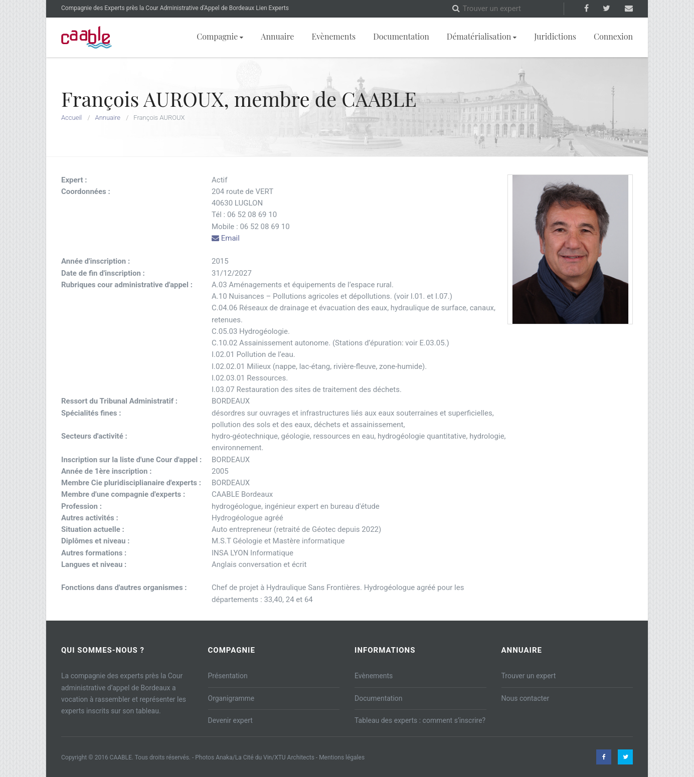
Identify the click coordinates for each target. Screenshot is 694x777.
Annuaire (277, 36)
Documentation (401, 36)
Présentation (228, 676)
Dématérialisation (481, 36)
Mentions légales (342, 757)
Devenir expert (230, 720)
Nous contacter (525, 698)
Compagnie (220, 36)
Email (226, 238)
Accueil (71, 117)
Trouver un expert (528, 676)
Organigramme (231, 698)
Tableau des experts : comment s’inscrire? (420, 720)
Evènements (333, 36)
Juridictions (555, 36)
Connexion (613, 36)
